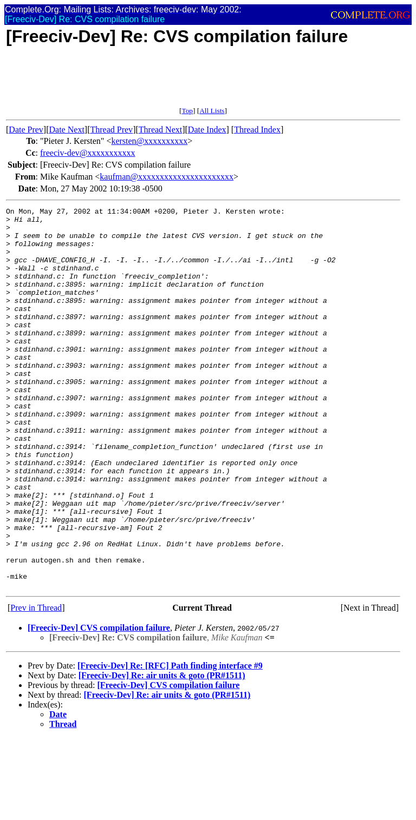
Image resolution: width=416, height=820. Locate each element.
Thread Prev (111, 129)
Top (187, 111)
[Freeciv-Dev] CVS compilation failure (99, 704)
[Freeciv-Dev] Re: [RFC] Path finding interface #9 (170, 741)
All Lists (211, 111)
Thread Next (160, 129)
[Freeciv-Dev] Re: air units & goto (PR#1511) (162, 751)
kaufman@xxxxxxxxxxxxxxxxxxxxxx (166, 176)
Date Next (66, 129)
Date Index (207, 129)
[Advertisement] (203, 82)
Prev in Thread (36, 684)
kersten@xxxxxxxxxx (149, 141)
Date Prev (26, 129)
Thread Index (257, 129)
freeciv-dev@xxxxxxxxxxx (87, 152)
